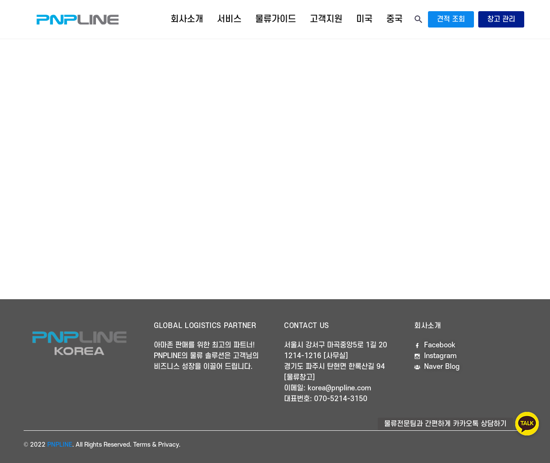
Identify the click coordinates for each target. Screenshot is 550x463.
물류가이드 (275, 19)
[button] (527, 423)
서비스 (229, 19)
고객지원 (326, 19)
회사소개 (187, 19)
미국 (364, 19)
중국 (394, 19)
